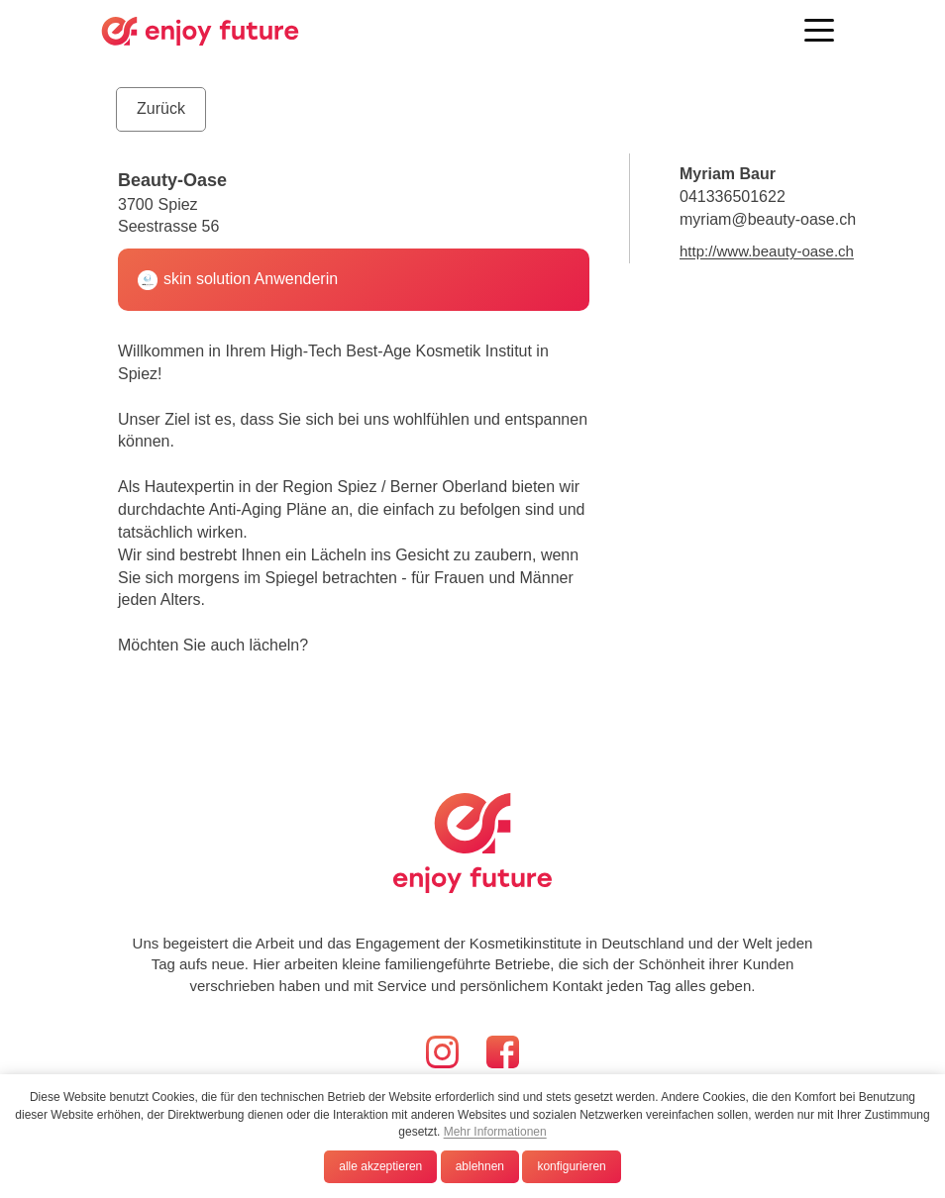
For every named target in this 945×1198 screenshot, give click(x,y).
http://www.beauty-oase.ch (767, 251)
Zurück (161, 108)
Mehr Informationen (495, 1132)
